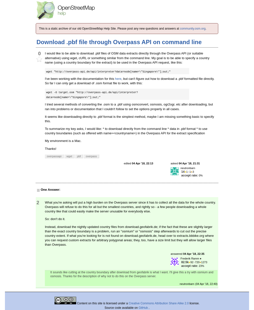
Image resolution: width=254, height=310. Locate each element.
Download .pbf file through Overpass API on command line (119, 42)
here (118, 79)
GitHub (144, 308)
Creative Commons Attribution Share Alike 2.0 (159, 303)
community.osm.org (193, 28)
